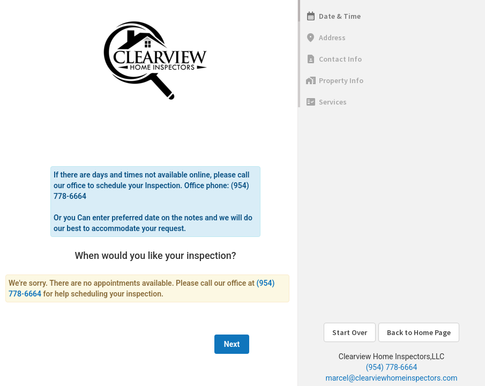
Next (232, 344)
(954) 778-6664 (391, 367)
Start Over (349, 332)
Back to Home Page (419, 332)
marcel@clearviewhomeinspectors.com (391, 378)
